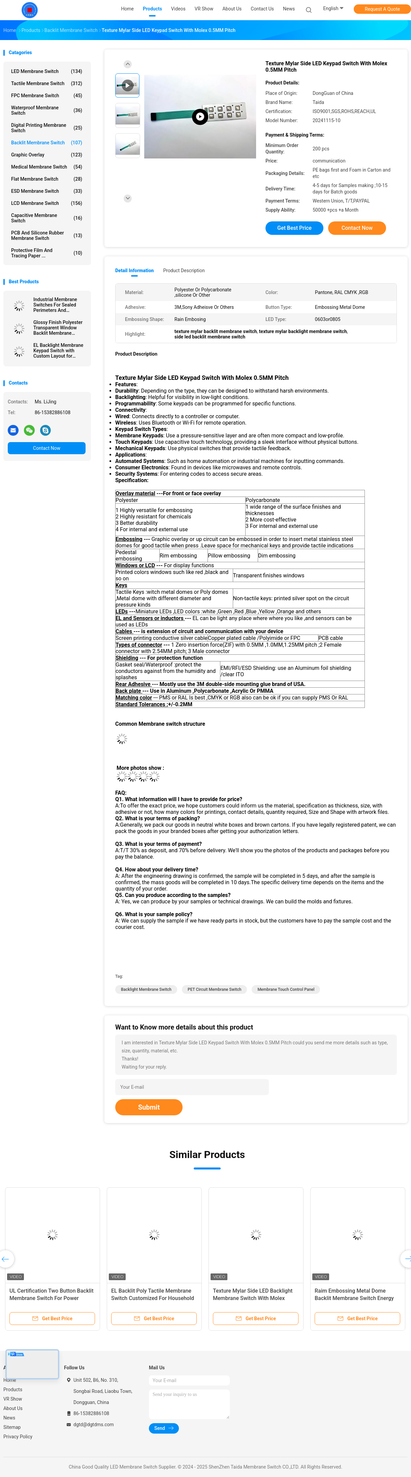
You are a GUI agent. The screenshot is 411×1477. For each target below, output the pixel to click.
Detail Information (134, 270)
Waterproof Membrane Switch (46, 110)
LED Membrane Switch (46, 71)
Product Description (183, 270)
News (9, 1417)
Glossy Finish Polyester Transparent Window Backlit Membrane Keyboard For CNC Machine (58, 328)
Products (12, 1389)
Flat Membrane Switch (46, 179)
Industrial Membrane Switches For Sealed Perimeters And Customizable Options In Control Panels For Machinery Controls (59, 305)
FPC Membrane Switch (46, 95)
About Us (13, 1408)
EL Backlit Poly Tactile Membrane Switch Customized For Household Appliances (152, 1298)
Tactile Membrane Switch (46, 83)
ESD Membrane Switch (46, 191)
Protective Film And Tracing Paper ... (46, 253)
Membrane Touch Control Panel (285, 989)
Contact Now (46, 448)
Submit (149, 1107)
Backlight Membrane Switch (146, 989)
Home (9, 1380)
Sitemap (12, 1427)
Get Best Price (294, 228)
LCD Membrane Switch (46, 203)
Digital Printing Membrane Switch (46, 127)
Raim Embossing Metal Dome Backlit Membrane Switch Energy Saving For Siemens (354, 1298)
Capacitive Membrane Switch (46, 218)
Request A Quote (382, 9)
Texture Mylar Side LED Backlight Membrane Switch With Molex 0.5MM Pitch (252, 1298)
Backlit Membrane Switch (46, 142)
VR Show (12, 1399)
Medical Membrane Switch (46, 167)
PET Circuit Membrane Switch (214, 989)
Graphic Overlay (46, 154)
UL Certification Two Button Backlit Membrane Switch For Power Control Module (51, 1298)
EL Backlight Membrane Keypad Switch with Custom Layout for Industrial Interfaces (58, 351)
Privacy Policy (17, 1436)
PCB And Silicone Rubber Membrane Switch (46, 235)
